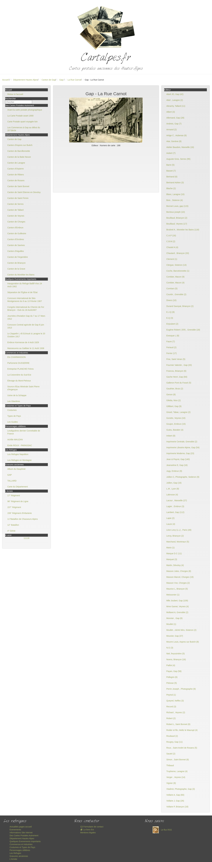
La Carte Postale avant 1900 (20, 116)
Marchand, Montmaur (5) (177, 542)
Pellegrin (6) (171, 677)
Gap (61, 80)
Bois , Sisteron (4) (174, 200)
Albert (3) (170, 112)
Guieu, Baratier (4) (174, 430)
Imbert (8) (170, 436)
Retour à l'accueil (15, 94)
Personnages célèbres (20, 850)
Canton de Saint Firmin (17, 198)
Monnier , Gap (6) (174, 618)
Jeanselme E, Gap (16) (177, 465)
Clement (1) (171, 259)
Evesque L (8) (172, 335)
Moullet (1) (171, 624)
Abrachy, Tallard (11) (175, 106)
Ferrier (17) (171, 353)
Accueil (5, 80)
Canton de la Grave (16, 269)
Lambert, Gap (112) (175, 512)
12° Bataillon (13, 525)
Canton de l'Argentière (17, 257)
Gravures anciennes (19, 856)
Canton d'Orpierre (15, 169)
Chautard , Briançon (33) (177, 253)
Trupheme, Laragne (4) (176, 771)
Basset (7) (171, 171)
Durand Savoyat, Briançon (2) (179, 306)
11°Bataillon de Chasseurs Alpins (22, 519)
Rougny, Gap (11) (174, 742)
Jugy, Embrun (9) (174, 471)
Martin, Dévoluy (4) (175, 565)
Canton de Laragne (16, 163)
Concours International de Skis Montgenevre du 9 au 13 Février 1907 (24, 299)
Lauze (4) (170, 524)
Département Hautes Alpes (25, 80)
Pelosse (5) (171, 683)
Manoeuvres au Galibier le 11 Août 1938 (25, 348)
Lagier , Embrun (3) (175, 506)
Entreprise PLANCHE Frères (20, 369)
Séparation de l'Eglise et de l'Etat (22, 292)
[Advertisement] (106, 169)
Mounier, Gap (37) (174, 636)
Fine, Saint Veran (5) (175, 359)
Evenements (15, 829)
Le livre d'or (87, 829)
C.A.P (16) (171, 235)
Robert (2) (171, 718)
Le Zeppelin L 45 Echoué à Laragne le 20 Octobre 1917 (26, 335)
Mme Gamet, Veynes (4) (177, 606)
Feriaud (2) (171, 347)
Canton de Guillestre (16, 233)
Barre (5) (170, 165)
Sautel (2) (170, 753)
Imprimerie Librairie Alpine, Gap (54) (182, 447)
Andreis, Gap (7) (174, 123)
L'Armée (13, 859)
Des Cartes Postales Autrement (24, 835)
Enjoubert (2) (172, 324)
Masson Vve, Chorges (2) (178, 583)
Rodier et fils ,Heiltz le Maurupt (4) (182, 730)
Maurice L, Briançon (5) (177, 589)
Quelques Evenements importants (25, 841)
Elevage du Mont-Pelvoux (19, 380)
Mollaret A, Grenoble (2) (177, 612)
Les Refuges (15, 853)
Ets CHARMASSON (16, 357)
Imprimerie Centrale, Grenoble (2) (181, 441)
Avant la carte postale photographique (24, 110)
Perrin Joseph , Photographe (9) (181, 689)
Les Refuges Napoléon (17, 454)
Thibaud (170, 765)
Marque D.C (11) (174, 553)
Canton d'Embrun (15, 227)
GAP (9, 475)
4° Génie (11, 531)
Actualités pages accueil (21, 826)
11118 (26, 538)
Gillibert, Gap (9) (174, 406)
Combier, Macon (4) (175, 282)
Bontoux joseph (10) (175, 212)
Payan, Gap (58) (174, 671)
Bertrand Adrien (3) (175, 182)
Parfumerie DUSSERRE (18, 363)
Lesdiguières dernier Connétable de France (23, 432)
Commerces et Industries (21, 844)
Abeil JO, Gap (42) (174, 94)
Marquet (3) (171, 559)
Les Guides (12, 422)
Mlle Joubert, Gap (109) (177, 600)
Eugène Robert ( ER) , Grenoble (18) (183, 330)
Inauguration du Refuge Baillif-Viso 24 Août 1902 (24, 285)
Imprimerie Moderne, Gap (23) (180, 453)
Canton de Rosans (15, 180)
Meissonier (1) (172, 595)
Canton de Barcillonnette (18, 151)
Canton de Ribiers (15, 174)
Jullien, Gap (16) (174, 483)
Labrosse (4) (172, 494)
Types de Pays (14, 416)
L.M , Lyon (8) (172, 489)
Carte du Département (17, 486)
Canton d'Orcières (15, 239)
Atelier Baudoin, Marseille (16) (180, 147)
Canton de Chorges (16, 222)
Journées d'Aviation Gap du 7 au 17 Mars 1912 (26, 317)
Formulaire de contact (91, 826)
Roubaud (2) (172, 736)
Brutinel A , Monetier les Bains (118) (182, 229)
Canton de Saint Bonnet (18, 186)
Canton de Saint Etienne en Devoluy (24, 192)
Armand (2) (171, 129)
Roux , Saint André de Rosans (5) (181, 748)
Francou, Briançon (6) (176, 371)
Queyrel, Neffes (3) (175, 700)
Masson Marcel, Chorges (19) (179, 577)
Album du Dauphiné (16, 469)
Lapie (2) (170, 518)
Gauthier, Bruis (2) (174, 388)
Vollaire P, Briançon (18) (177, 806)
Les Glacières (13, 401)
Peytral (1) (171, 695)
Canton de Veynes (15, 216)
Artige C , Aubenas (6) (176, 135)
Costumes (12, 410)
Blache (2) (171, 188)
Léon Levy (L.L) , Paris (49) (178, 530)
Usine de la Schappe (16, 395)
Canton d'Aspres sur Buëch (19, 145)
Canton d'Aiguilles (15, 251)
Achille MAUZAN (15, 439)
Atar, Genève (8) (174, 141)
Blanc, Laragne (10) (175, 194)
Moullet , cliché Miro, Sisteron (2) (181, 630)
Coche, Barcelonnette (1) (177, 271)
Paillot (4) (170, 665)
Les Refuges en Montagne (19, 460)
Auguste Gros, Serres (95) (178, 159)
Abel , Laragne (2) (174, 100)
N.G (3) (169, 647)
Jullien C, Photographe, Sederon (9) (182, 477)
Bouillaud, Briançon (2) (176, 218)
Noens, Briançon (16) (176, 659)
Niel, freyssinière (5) (175, 653)
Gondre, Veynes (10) (175, 418)
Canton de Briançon (16, 263)
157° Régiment (14, 507)
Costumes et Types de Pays (22, 847)
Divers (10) (171, 300)
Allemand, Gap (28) (175, 118)
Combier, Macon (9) (175, 277)
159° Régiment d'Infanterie (19, 513)
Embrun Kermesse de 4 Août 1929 (23, 342)
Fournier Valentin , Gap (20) (179, 365)
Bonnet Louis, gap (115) (177, 206)
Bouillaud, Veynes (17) (176, 224)
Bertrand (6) (171, 176)
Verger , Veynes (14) (175, 777)
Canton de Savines (16, 245)
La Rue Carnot (74, 80)
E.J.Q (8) (170, 312)
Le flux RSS (161, 830)
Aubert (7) (170, 153)
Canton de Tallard (15, 210)
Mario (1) (170, 547)
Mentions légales (88, 832)
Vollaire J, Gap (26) (175, 801)
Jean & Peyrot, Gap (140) (178, 459)
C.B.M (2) (170, 241)
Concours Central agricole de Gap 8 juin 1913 (25, 326)
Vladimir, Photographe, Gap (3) (180, 789)
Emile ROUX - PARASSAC (19, 445)
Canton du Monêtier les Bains (20, 274)
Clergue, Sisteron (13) (176, 265)
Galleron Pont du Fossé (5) (178, 383)
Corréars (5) (171, 288)
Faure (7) (170, 341)
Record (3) (171, 706)
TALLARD (11, 481)
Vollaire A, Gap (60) (175, 795)
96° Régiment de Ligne (17, 501)
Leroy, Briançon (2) (175, 536)
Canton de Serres (15, 204)
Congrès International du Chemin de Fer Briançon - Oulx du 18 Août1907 (25, 308)
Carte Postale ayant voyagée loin (22, 121)
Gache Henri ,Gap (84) (176, 377)
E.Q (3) (169, 318)
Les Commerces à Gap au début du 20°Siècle (23, 129)
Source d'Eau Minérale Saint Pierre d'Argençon (23, 388)
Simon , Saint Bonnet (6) (177, 759)
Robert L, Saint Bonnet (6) (178, 724)
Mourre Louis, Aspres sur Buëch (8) (182, 642)
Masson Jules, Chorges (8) (178, 571)
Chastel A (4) (172, 247)
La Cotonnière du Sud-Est (19, 375)
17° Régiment (13, 495)
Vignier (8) (171, 783)
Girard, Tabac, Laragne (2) (178, 412)
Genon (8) (171, 394)
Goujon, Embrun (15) (176, 424)
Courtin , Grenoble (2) (176, 294)
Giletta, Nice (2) (173, 400)
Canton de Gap (49, 80)
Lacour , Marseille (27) (176, 500)
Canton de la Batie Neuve (19, 157)
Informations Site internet (21, 832)
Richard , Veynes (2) (175, 712)
